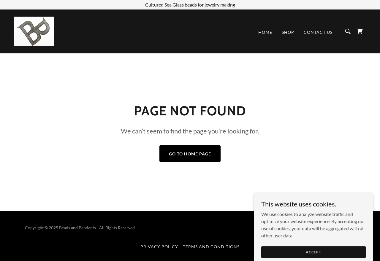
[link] (34, 31)
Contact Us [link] (318, 32)
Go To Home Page (190, 153)
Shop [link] (288, 32)
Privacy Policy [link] (159, 246)
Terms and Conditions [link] (211, 246)
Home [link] (265, 32)
